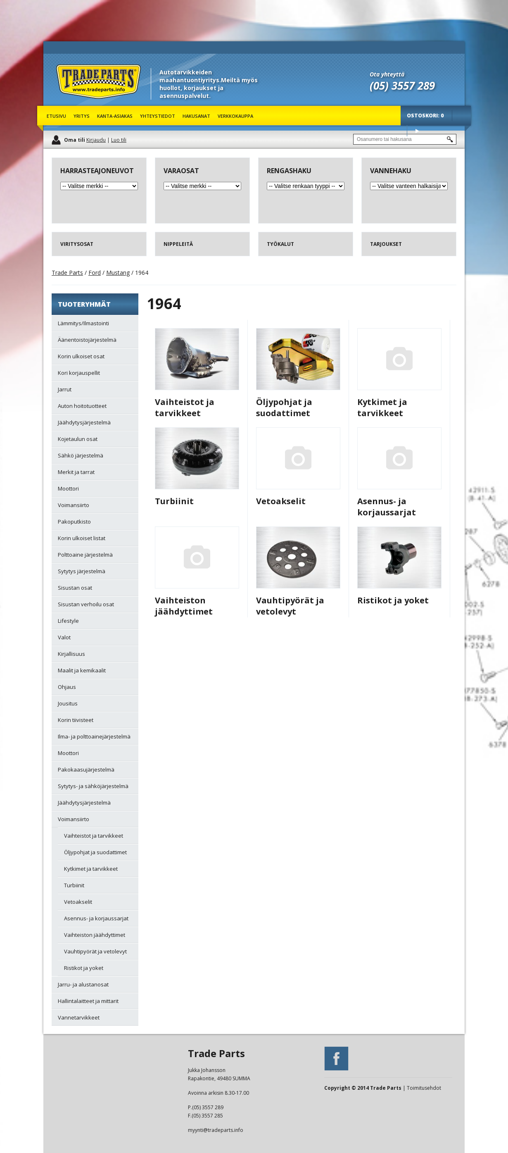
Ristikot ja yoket (393, 600)
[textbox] (404, 139)
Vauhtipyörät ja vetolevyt (290, 606)
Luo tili (118, 139)
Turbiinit (174, 501)
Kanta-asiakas (115, 116)
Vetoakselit (281, 501)
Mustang (118, 272)
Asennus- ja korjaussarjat (386, 507)
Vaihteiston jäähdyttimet (184, 606)
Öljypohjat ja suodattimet (284, 407)
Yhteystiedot (157, 116)
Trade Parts (71, 103)
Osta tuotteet (417, 130)
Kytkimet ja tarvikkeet (382, 407)
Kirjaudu (96, 139)
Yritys (82, 116)
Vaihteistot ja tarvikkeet (184, 407)
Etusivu (56, 116)
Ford (94, 272)
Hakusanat (196, 116)
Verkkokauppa (235, 116)
